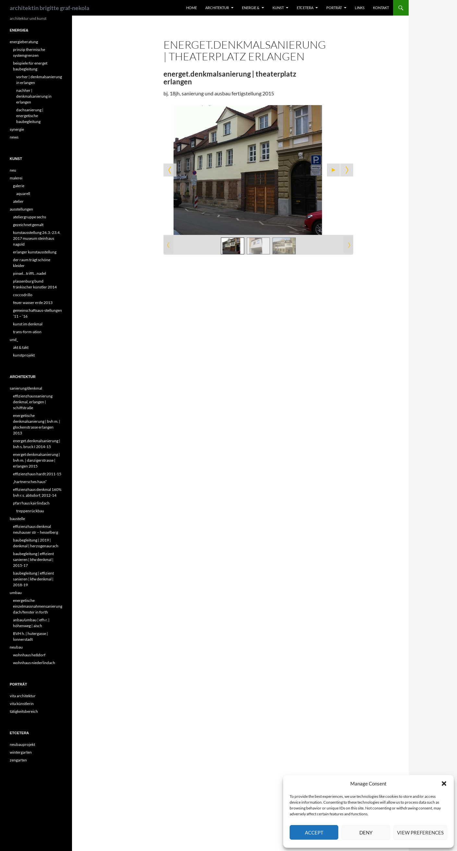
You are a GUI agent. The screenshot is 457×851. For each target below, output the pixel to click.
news (14, 137)
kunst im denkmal (27, 324)
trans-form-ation (27, 331)
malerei (16, 178)
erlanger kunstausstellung (34, 251)
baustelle (17, 518)
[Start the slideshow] (333, 170)
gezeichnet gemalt (28, 224)
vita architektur (23, 695)
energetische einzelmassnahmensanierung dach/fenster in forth (37, 606)
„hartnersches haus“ (30, 481)
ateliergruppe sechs (29, 216)
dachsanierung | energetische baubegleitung (29, 115)
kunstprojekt (24, 355)
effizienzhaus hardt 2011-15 (37, 473)
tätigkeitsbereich (24, 711)
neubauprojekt (22, 744)
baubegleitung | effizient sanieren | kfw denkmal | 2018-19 (33, 579)
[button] (444, 783)
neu (13, 170)
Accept (314, 832)
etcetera (305, 8)
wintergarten (21, 752)
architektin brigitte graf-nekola (49, 7)
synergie (17, 129)
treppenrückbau (30, 510)
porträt (334, 8)
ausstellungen (21, 209)
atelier (18, 201)
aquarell (23, 193)
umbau (16, 592)
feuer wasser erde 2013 (33, 302)
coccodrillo (22, 294)
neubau (16, 647)
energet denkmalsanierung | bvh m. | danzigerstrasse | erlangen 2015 (36, 460)
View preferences (420, 832)
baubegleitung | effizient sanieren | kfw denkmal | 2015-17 (33, 559)
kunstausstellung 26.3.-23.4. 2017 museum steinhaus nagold (37, 238)
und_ (14, 339)
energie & (250, 8)
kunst (278, 8)
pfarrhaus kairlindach (31, 503)
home (191, 8)
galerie (18, 185)
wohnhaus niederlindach (34, 662)
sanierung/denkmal (26, 388)
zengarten (18, 760)
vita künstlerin (22, 703)
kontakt (381, 8)
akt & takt (21, 347)
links (360, 8)
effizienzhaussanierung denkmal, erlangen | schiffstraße (33, 402)
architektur (217, 8)
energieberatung (24, 41)
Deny (365, 832)
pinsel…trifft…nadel (29, 273)
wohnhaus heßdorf (29, 654)
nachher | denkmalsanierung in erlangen (34, 96)
